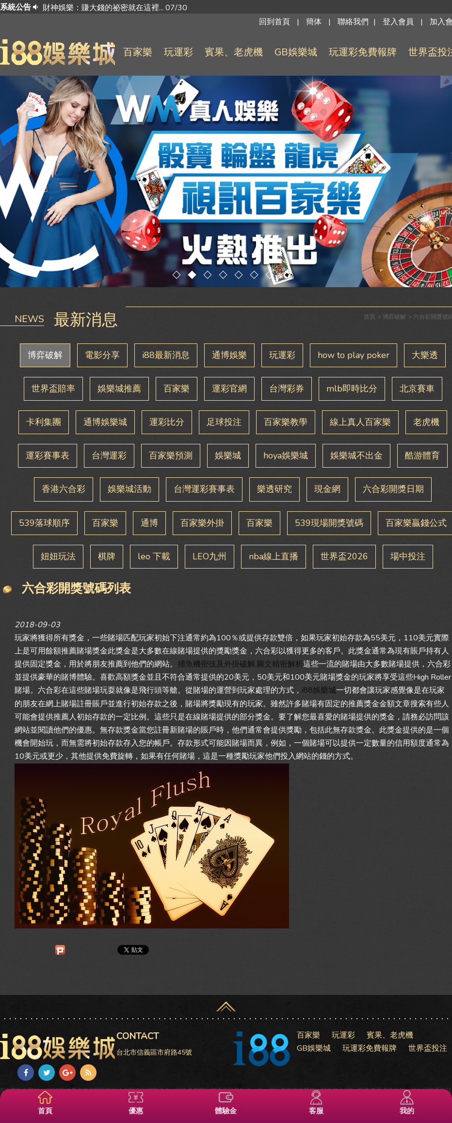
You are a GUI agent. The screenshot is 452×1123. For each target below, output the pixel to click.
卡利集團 (43, 422)
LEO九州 (209, 556)
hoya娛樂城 (285, 455)
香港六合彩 (63, 489)
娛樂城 (228, 455)
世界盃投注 (427, 1048)
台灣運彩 (109, 455)
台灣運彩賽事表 (204, 489)
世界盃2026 (344, 556)
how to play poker (353, 355)
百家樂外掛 (202, 523)
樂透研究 (274, 489)
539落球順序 (44, 523)
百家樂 (137, 52)
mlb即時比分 (351, 388)
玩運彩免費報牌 (363, 52)
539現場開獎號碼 (329, 523)
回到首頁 (274, 21)
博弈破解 (45, 355)
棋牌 (106, 556)
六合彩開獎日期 (393, 489)
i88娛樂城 (319, 690)
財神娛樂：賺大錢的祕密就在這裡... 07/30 (115, 7)
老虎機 (426, 422)
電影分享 (102, 355)
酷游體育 (422, 455)
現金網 (327, 489)
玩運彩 (178, 52)
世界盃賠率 (53, 388)
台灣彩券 (286, 388)
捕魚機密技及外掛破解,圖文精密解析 (240, 664)
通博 (149, 523)
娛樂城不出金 (356, 455)
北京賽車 (417, 388)
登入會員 (398, 21)
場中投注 (407, 556)
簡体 (314, 21)
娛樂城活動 (129, 489)
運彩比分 (166, 422)
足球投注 (224, 422)
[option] (246, 8)
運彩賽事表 (47, 455)
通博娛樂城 (105, 422)
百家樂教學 (285, 422)
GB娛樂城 (295, 52)
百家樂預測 (171, 455)
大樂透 (425, 355)
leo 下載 (154, 556)
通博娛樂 (229, 355)
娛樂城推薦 (119, 388)
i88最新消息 (166, 355)
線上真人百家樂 (360, 422)
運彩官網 (229, 388)
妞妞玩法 (58, 556)
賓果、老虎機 (234, 52)
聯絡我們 (353, 21)
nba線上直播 (273, 556)
